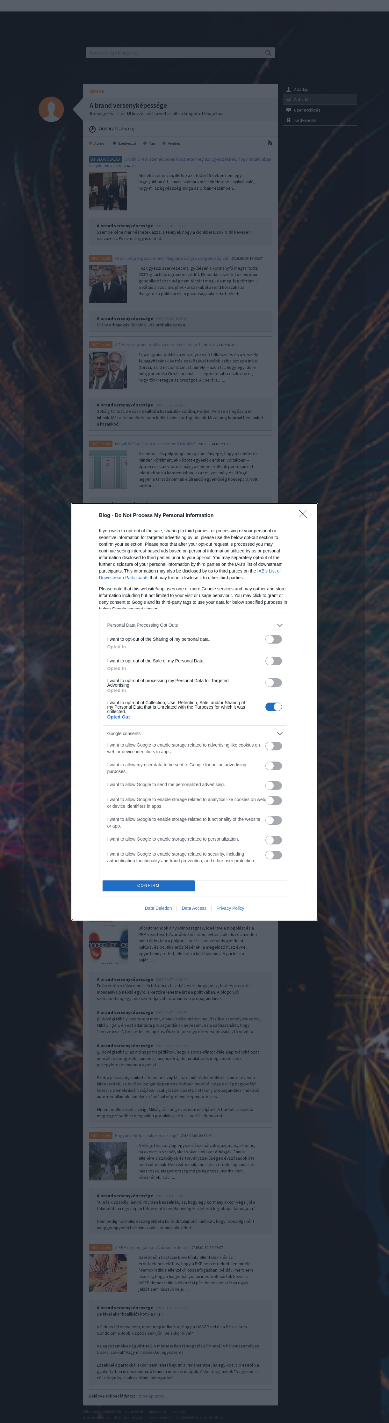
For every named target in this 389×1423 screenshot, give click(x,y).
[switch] (273, 639)
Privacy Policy (230, 908)
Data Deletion (158, 908)
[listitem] (194, 625)
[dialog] (194, 711)
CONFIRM (149, 885)
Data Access (194, 908)
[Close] (305, 516)
